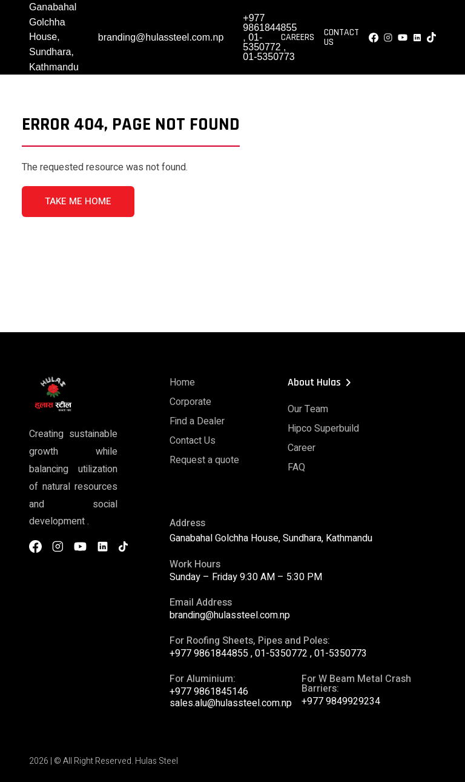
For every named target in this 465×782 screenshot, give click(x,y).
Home (182, 382)
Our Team (308, 409)
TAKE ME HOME (78, 201)
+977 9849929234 (341, 701)
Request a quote (204, 460)
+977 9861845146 (209, 691)
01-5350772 (261, 42)
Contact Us (341, 37)
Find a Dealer (197, 421)
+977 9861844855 (270, 23)
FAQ (296, 467)
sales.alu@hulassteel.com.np (231, 703)
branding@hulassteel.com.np (160, 37)
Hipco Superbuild (323, 428)
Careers (297, 37)
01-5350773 (268, 57)
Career (301, 448)
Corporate (190, 402)
